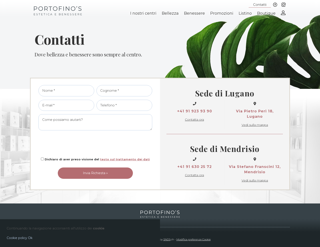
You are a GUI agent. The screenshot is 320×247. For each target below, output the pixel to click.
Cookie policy (17, 238)
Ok (30, 238)
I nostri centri (143, 13)
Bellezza (170, 13)
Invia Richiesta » (95, 173)
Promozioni (221, 13)
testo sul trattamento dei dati (125, 159)
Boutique (266, 13)
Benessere (194, 13)
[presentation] (95, 143)
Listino (245, 13)
